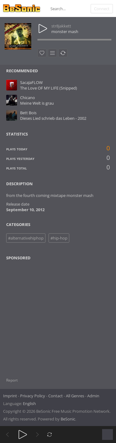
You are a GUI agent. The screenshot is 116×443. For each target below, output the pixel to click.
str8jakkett (61, 26)
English (29, 403)
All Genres (75, 396)
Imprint (10, 396)
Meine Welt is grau (37, 103)
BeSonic (68, 419)
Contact (55, 396)
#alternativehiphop (26, 238)
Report (12, 380)
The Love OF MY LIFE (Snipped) (48, 88)
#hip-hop (58, 238)
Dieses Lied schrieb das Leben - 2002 (53, 118)
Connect (102, 8)
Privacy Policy (32, 396)
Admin (93, 396)
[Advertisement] (36, 315)
